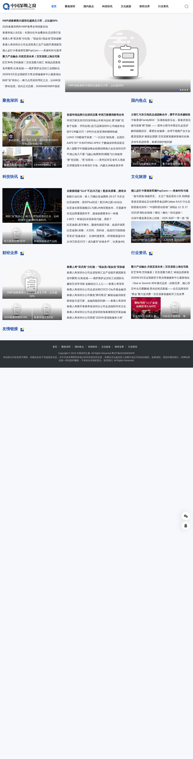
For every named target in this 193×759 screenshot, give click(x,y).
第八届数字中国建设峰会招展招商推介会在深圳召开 (96, 148)
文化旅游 (126, 6)
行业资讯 (163, 6)
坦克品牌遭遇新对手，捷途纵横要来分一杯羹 (92, 213)
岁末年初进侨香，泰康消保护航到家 (151, 142)
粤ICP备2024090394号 (123, 353)
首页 (53, 6)
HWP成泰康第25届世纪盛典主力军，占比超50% (96, 85)
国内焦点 (88, 6)
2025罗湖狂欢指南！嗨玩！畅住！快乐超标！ (157, 212)
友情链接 (10, 329)
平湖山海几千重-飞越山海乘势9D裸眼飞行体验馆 (94, 154)
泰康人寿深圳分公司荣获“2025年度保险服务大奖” (95, 317)
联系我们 (108, 360)
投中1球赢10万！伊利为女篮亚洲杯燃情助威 (92, 131)
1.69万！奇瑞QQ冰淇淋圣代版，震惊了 (89, 219)
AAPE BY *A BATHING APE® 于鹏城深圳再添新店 (95, 143)
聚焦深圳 (70, 6)
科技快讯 (107, 6)
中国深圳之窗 (83, 353)
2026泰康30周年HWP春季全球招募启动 (25, 26)
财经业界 (144, 6)
